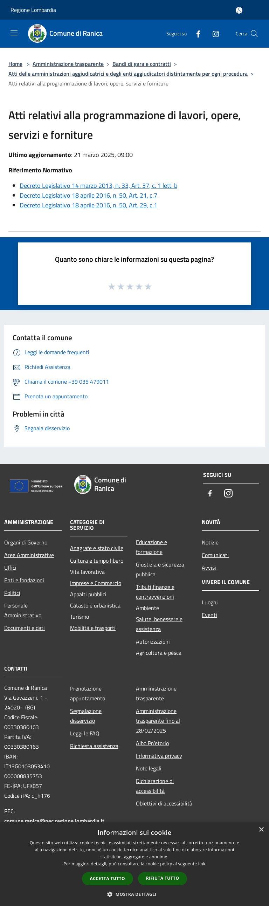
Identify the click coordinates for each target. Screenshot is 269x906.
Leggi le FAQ (84, 733)
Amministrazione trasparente (68, 64)
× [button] (261, 829)
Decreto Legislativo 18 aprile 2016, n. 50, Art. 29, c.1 (88, 205)
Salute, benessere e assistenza (159, 624)
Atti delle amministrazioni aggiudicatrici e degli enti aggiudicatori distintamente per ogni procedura (128, 73)
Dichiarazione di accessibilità (155, 786)
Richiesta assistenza (94, 746)
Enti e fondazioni (24, 580)
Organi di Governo (25, 542)
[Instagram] (213, 33)
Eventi (209, 615)
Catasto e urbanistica (95, 605)
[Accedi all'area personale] (239, 10)
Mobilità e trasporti (93, 628)
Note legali (148, 768)
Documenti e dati (24, 628)
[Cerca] (254, 33)
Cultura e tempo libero (96, 560)
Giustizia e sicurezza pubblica (160, 569)
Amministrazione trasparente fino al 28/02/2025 (158, 721)
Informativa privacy (159, 755)
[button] (134, 894)
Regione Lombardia (33, 10)
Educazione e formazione (151, 547)
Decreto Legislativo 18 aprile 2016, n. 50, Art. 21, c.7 (88, 195)
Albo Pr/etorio (152, 743)
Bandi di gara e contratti (141, 64)
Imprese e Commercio (95, 583)
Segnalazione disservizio (86, 716)
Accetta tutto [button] (107, 878)
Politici (12, 593)
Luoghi (210, 602)
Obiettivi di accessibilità (164, 803)
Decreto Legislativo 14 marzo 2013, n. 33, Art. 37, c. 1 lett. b (98, 185)
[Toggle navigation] (14, 33)
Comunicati (215, 555)
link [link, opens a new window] (202, 864)
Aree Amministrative (29, 555)
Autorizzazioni (153, 641)
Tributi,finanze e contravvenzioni (155, 592)
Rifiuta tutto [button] (162, 878)
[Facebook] (195, 33)
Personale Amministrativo (22, 610)
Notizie (210, 542)
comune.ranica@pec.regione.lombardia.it (54, 821)
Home (15, 64)
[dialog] (134, 864)
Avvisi (209, 567)
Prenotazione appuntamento (87, 693)
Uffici (10, 567)
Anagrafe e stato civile (96, 548)
